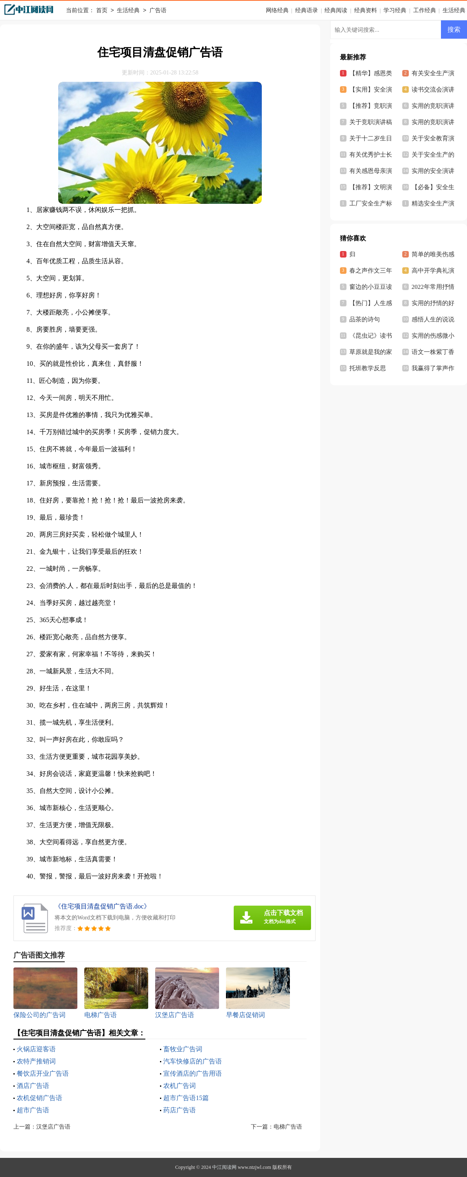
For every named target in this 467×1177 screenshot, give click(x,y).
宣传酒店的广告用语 (192, 1073)
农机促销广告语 (39, 1097)
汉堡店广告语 (53, 1127)
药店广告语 (179, 1110)
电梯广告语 (288, 1127)
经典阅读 (335, 10)
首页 (101, 11)
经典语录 (306, 10)
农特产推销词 (36, 1061)
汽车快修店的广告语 (192, 1061)
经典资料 (365, 10)
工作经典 (424, 10)
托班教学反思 (367, 368)
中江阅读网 (224, 1167)
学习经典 (395, 10)
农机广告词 (179, 1085)
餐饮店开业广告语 (43, 1073)
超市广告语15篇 (186, 1097)
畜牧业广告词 (182, 1049)
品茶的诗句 (364, 319)
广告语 (158, 11)
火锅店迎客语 (36, 1049)
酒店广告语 (33, 1085)
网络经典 (277, 10)
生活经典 (128, 11)
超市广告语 (33, 1110)
